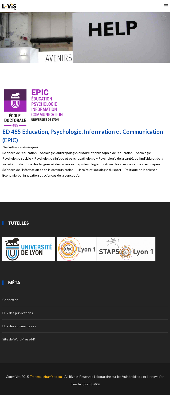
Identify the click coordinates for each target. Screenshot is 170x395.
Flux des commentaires (19, 326)
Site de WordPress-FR (18, 339)
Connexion (10, 300)
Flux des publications (17, 313)
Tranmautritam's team (46, 377)
